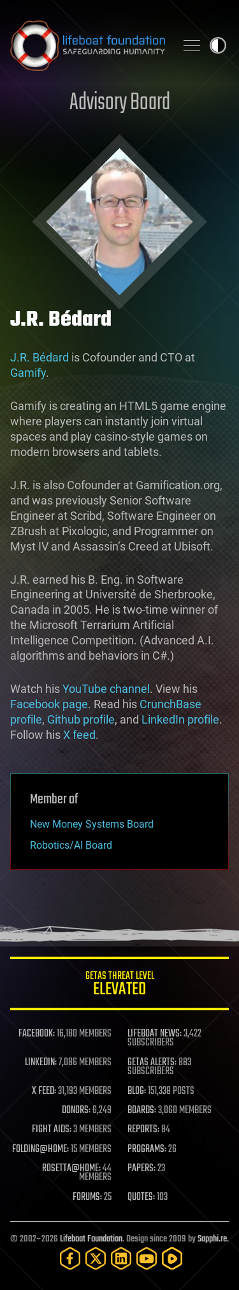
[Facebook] (70, 1258)
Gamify (28, 372)
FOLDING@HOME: (40, 1149)
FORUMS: (87, 1197)
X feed (79, 734)
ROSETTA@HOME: (71, 1168)
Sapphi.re (212, 1239)
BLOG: (136, 1091)
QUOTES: (141, 1197)
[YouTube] (146, 1258)
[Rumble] (172, 1258)
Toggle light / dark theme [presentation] (218, 45)
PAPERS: (141, 1168)
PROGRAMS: (146, 1149)
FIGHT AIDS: (51, 1129)
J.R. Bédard (39, 357)
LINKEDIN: (41, 1062)
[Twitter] (95, 1258)
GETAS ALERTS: (152, 1062)
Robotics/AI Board (71, 845)
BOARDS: (141, 1110)
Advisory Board (119, 103)
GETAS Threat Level (119, 985)
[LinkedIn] (121, 1258)
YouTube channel (106, 688)
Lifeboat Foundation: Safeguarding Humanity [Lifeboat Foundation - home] (87, 45)
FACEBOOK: (36, 1034)
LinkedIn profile (180, 719)
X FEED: (44, 1091)
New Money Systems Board (92, 824)
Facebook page (49, 704)
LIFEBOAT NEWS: (154, 1034)
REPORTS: (143, 1129)
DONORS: (76, 1110)
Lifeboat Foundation (91, 1239)
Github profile (81, 719)
